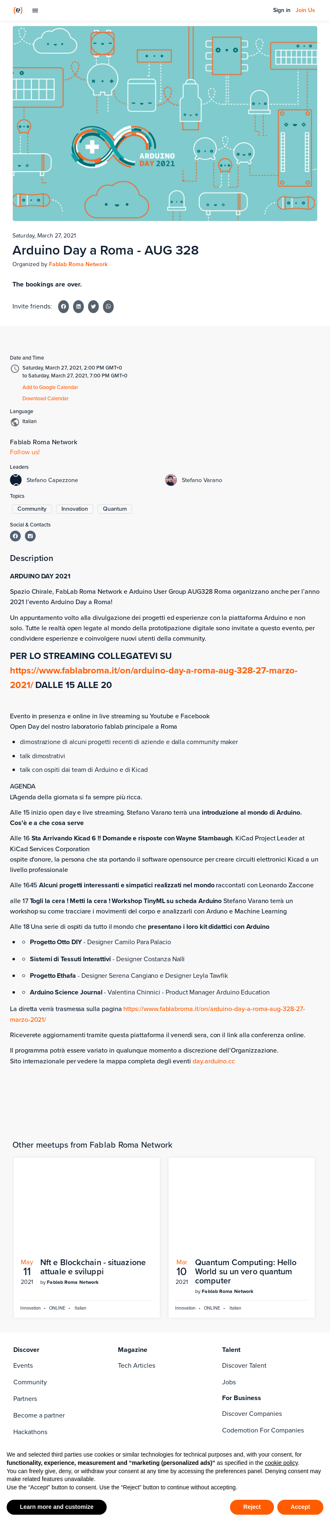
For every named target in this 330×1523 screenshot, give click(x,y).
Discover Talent (244, 1246)
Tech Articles (136, 1246)
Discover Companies (252, 1294)
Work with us (31, 1387)
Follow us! (25, 452)
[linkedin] (139, 1354)
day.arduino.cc (214, 1061)
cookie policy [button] (281, 1462)
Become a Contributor (45, 1370)
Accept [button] (300, 1506)
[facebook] (123, 1354)
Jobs (229, 1262)
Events (23, 1246)
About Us (26, 1354)
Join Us (305, 10)
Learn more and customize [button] (56, 1506)
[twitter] (123, 1371)
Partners (25, 1279)
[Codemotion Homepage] (18, 10)
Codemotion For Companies (263, 1310)
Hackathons (30, 1312)
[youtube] (156, 1371)
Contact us (28, 1403)
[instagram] (156, 1354)
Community (30, 1262)
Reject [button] (252, 1506)
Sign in (282, 10)
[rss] (139, 1371)
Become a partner (39, 1295)
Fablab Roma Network (78, 264)
